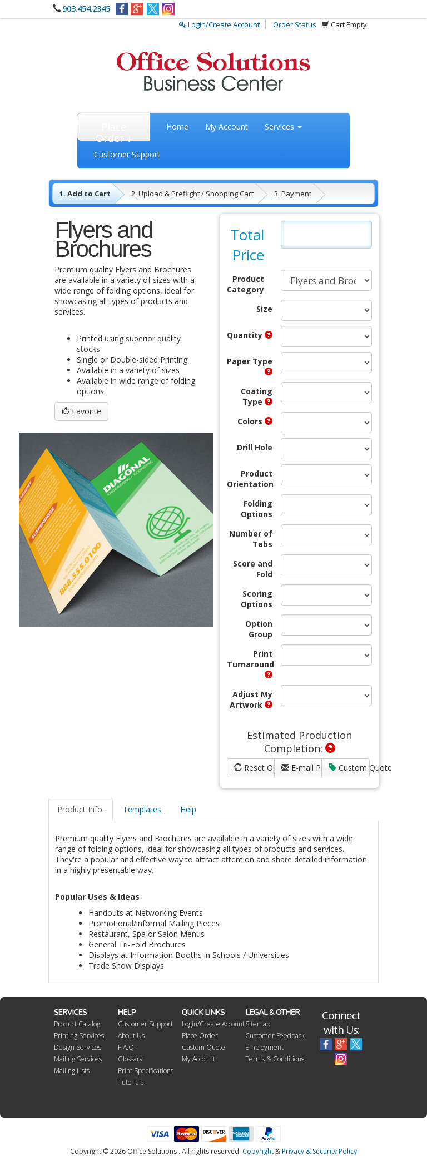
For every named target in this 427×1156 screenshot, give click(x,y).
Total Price (247, 245)
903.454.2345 (86, 8)
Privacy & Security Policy (319, 1151)
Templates (142, 809)
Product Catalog (77, 1024)
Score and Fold (252, 568)
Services (283, 126)
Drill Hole (254, 447)
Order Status (294, 24)
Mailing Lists (72, 1070)
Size (264, 309)
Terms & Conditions (274, 1059)
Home (177, 126)
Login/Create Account (219, 24)
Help (188, 809)
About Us (131, 1035)
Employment (264, 1047)
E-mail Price (301, 767)
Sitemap (257, 1024)
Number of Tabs (250, 538)
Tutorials (130, 1082)
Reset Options (254, 767)
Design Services (77, 1047)
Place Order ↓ (114, 130)
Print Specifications (145, 1070)
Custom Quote (349, 767)
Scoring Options (256, 598)
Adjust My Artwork (251, 699)
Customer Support (127, 154)
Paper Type (249, 365)
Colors (254, 421)
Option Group (258, 628)
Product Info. (80, 809)
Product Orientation (249, 478)
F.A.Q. (127, 1047)
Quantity (249, 335)
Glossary (130, 1059)
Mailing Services (78, 1059)
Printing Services (79, 1035)
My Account (226, 126)
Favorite (81, 411)
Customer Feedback (275, 1035)
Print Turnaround (249, 663)
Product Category (245, 284)
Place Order (200, 1035)
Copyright (258, 1151)
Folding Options (256, 508)
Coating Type (256, 396)
